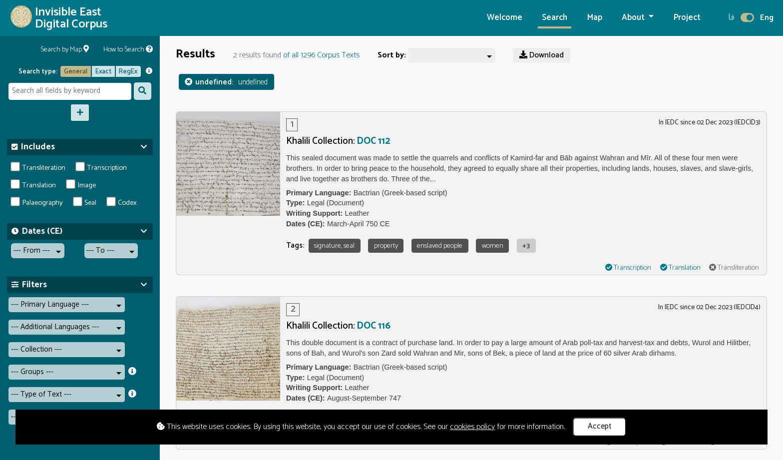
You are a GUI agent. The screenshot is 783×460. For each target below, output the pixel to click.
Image (81, 185)
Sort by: (392, 55)
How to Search (128, 49)
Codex (121, 203)
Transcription (101, 168)
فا (731, 17)
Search (554, 17)
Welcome (504, 17)
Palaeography (37, 203)
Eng (767, 17)
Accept (600, 426)
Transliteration (38, 168)
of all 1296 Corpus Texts (321, 55)
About (634, 17)
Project (687, 17)
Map (594, 17)
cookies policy (472, 427)
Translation (33, 185)
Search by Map (64, 49)
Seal (84, 203)
